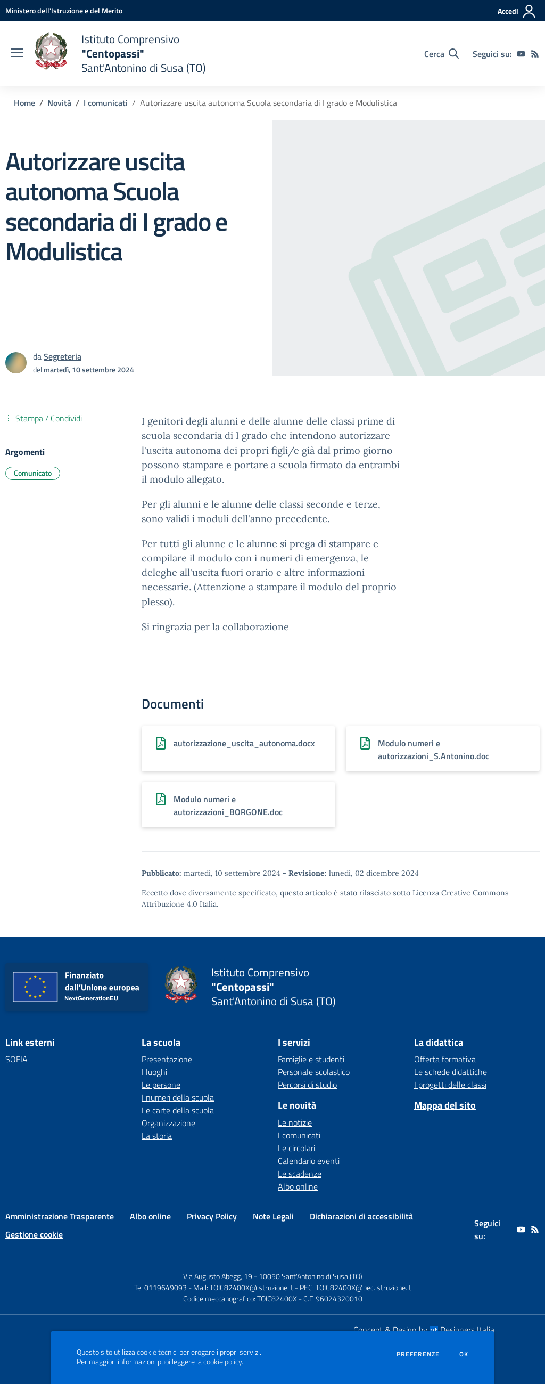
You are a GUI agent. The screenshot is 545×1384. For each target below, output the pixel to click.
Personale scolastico (314, 1071)
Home (24, 102)
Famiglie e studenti (311, 1059)
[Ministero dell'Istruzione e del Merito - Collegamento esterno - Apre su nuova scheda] (63, 10)
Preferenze (418, 1354)
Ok (464, 1354)
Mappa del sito (445, 1105)
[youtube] (521, 54)
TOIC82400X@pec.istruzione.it (363, 1287)
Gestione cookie (34, 1234)
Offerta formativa (445, 1059)
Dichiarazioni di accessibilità (361, 1216)
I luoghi (154, 1071)
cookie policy (222, 1361)
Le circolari (296, 1148)
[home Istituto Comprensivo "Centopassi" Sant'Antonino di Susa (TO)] (120, 53)
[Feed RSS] (535, 54)
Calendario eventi (309, 1160)
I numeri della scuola (178, 1097)
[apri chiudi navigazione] (17, 53)
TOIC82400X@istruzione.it (251, 1287)
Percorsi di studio (307, 1084)
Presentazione (167, 1059)
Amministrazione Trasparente (59, 1216)
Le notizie (295, 1122)
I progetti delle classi (450, 1084)
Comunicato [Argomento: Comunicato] (33, 472)
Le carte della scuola (178, 1110)
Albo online (298, 1186)
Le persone (161, 1084)
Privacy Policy (212, 1216)
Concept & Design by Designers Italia (423, 1329)
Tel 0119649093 (160, 1287)
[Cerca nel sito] (441, 54)
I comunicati (106, 102)
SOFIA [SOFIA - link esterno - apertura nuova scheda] (16, 1059)
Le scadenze (299, 1173)
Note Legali (273, 1216)
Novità (59, 102)
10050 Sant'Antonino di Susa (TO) (310, 1276)
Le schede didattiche (450, 1071)
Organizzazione (168, 1123)
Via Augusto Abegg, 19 (217, 1276)
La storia (157, 1135)
